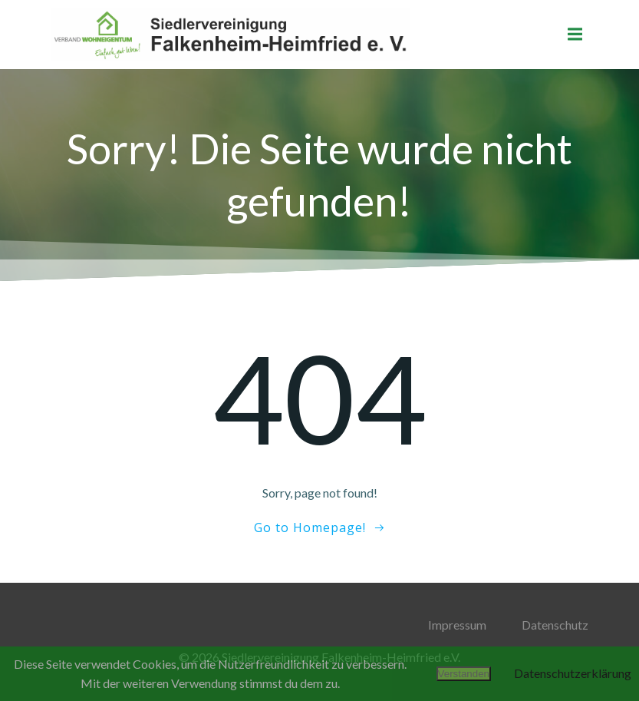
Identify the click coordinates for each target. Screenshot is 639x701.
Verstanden (463, 674)
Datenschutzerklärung (572, 673)
